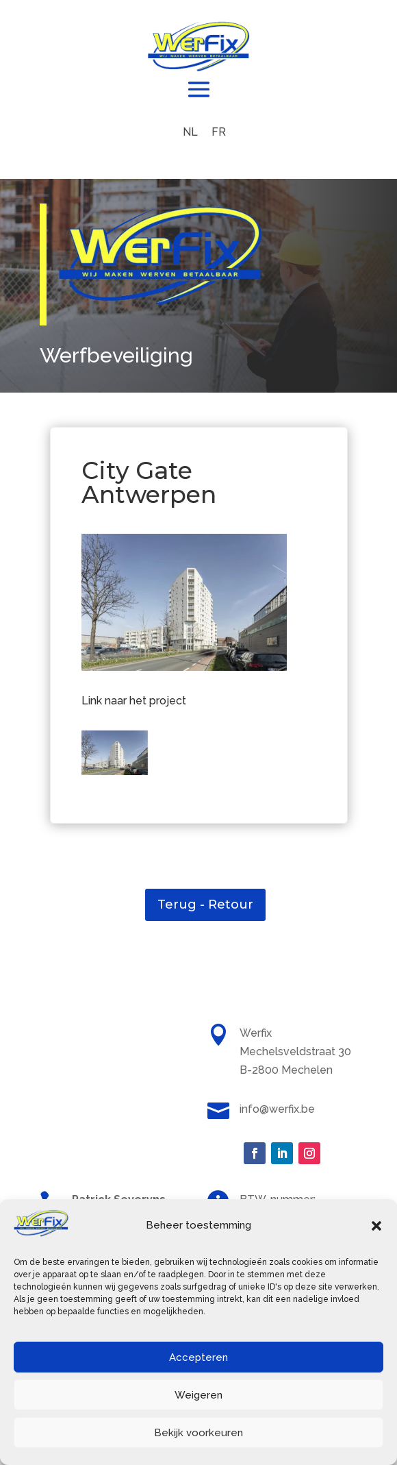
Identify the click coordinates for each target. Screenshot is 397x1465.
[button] (376, 1226)
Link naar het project (133, 700)
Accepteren (198, 1357)
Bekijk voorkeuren (198, 1433)
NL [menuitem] (190, 131)
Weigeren (198, 1395)
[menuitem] (190, 132)
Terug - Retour (205, 904)
